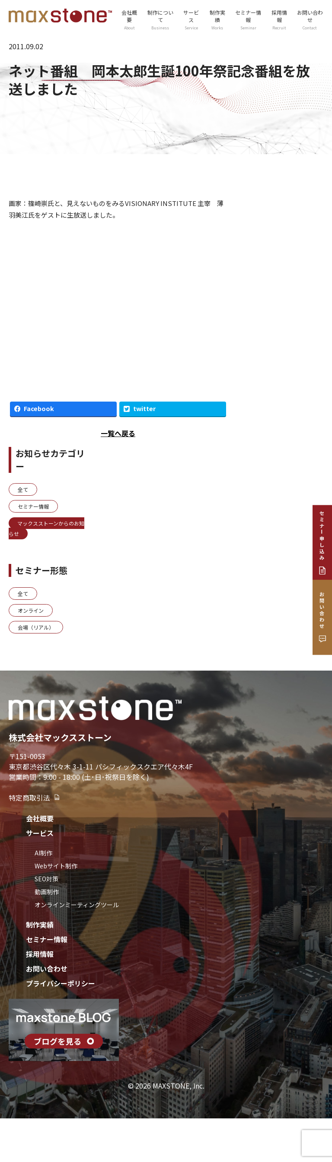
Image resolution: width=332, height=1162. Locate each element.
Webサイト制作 (56, 865)
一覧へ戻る (118, 433)
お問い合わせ (310, 20)
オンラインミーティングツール (77, 904)
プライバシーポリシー (60, 983)
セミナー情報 (248, 20)
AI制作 (43, 853)
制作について (160, 20)
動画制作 (47, 891)
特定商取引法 (35, 797)
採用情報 (279, 20)
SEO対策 (46, 878)
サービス (191, 20)
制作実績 (217, 20)
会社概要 (129, 20)
